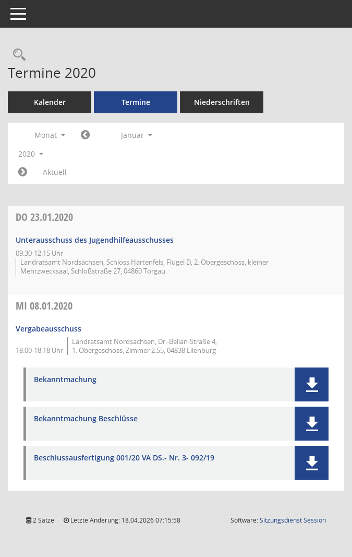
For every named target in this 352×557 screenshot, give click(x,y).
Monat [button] (49, 135)
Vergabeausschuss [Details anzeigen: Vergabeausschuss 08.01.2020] (48, 329)
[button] (312, 384)
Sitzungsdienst (293, 520)
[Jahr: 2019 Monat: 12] (85, 135)
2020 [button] (30, 154)
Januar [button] (136, 135)
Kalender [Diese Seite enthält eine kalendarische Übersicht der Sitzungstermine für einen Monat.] (50, 102)
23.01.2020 (44, 217)
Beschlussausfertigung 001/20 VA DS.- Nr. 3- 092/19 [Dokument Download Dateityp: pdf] (124, 458)
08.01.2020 (44, 306)
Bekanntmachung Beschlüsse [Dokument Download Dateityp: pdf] (86, 418)
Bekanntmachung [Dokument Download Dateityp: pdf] (65, 379)
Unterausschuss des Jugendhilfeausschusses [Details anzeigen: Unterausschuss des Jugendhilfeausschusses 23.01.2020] (95, 240)
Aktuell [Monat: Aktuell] (55, 172)
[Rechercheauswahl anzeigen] (17, 55)
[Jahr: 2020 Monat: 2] (22, 172)
